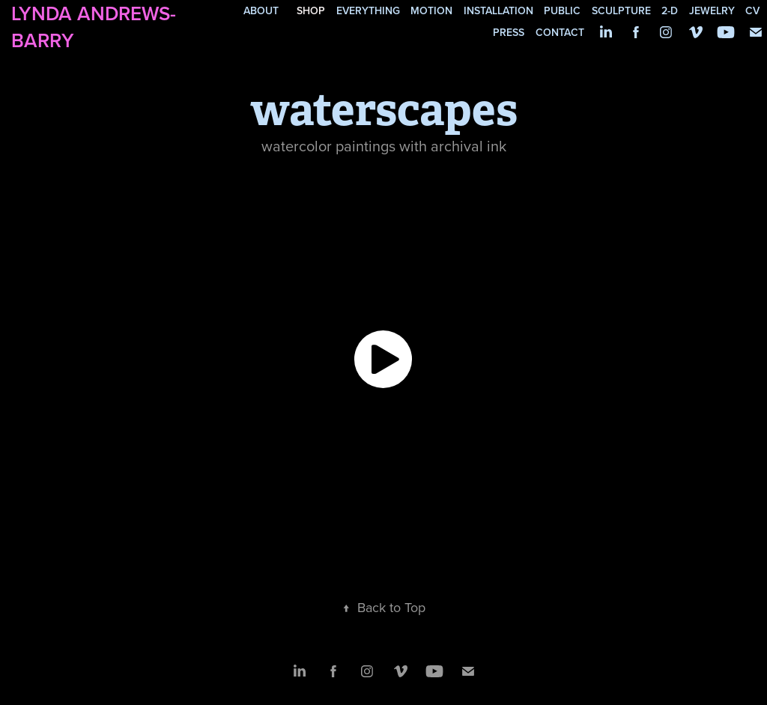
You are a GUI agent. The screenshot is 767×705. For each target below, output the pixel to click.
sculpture (621, 10)
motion (431, 10)
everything (368, 10)
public (562, 10)
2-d (669, 10)
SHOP (311, 10)
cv (752, 10)
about (261, 10)
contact (560, 32)
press (508, 32)
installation (498, 10)
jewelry (712, 10)
